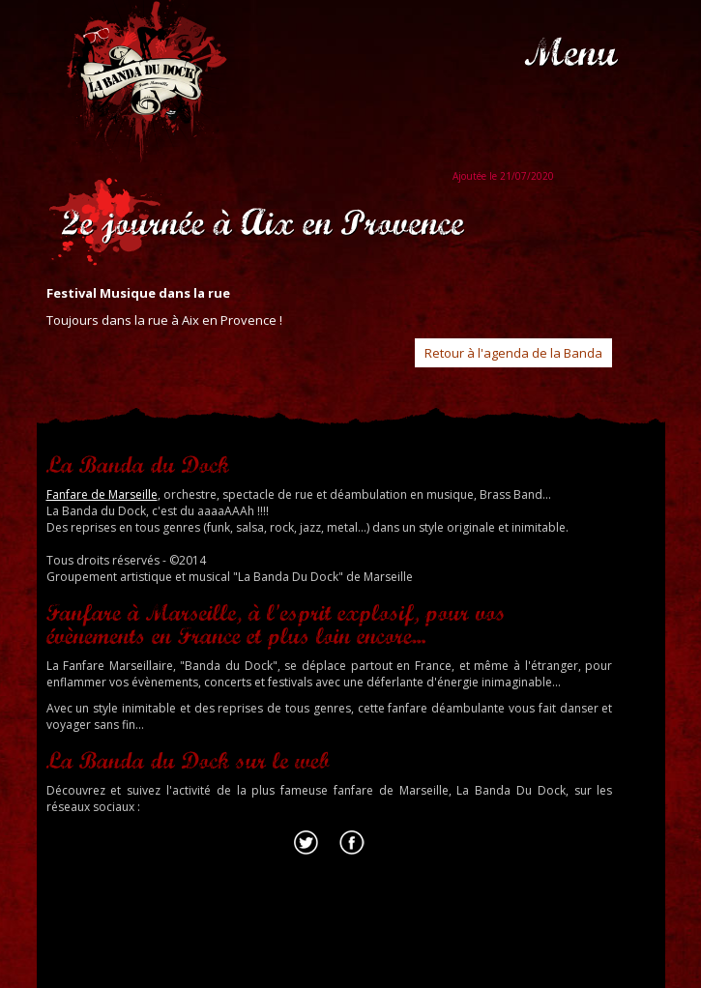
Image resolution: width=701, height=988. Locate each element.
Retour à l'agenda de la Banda (513, 353)
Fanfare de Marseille (102, 494)
